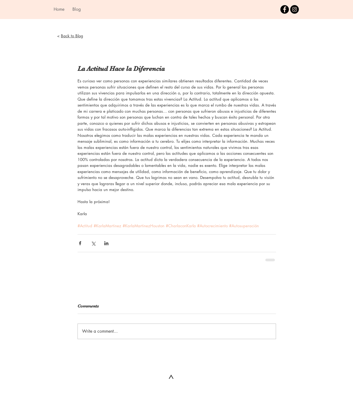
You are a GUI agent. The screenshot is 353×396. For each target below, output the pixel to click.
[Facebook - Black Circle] (284, 9)
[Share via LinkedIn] (106, 243)
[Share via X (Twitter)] (93, 243)
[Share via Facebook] (80, 243)
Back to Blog (72, 35)
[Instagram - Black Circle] (294, 9)
